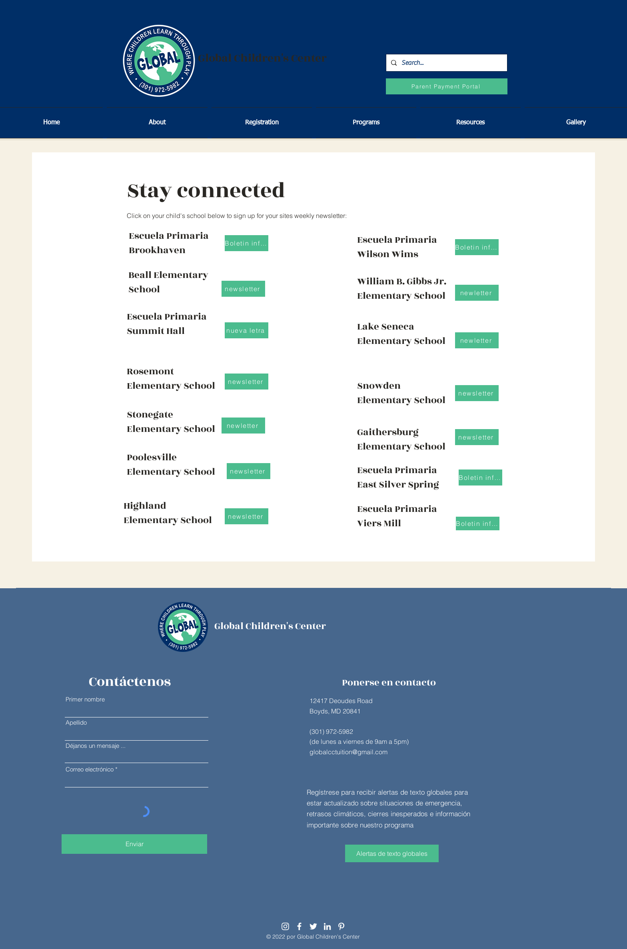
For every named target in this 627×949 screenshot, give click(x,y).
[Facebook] (299, 926)
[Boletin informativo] (480, 477)
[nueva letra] (246, 330)
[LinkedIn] (327, 926)
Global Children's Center (262, 58)
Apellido (76, 722)
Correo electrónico (90, 769)
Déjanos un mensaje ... (96, 746)
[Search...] (445, 62)
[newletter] (243, 426)
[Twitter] (313, 926)
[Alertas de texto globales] (392, 853)
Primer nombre (85, 699)
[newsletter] (246, 382)
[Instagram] (285, 926)
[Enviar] (134, 844)
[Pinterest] (341, 926)
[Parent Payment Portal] (446, 86)
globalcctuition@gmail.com (348, 752)
